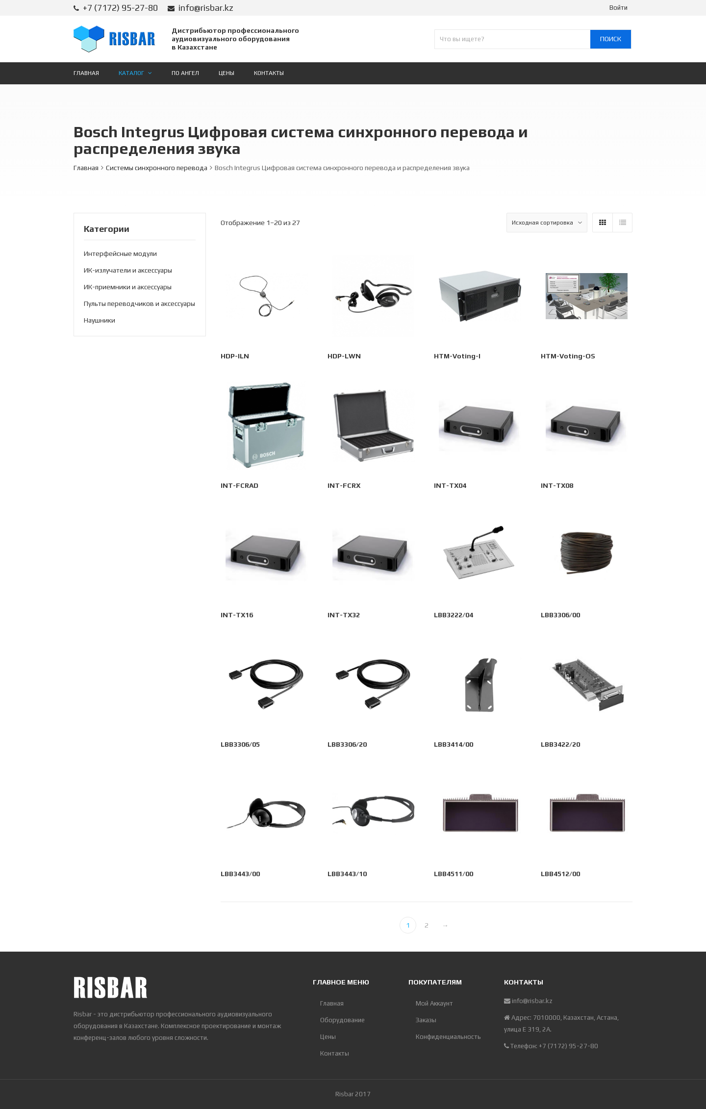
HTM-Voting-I (457, 356)
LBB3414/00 (454, 746)
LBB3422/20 (561, 746)
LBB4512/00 (561, 875)
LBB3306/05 (241, 746)
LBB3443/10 (347, 875)
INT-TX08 (557, 487)
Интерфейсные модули (120, 253)
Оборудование (342, 1020)
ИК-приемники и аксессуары (128, 287)
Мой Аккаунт (434, 1003)
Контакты (334, 1053)
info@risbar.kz (205, 7)
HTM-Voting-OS (568, 356)
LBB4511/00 (454, 875)
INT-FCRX (344, 487)
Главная (86, 168)
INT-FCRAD (240, 487)
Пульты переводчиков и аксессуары (139, 303)
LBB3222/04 (454, 616)
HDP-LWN (344, 356)
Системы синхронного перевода (156, 168)
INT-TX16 (237, 616)
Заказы (426, 1020)
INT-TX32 (344, 616)
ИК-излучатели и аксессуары (128, 270)
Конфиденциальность (448, 1036)
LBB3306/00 (561, 616)
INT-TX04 (451, 487)
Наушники (99, 320)
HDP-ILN (235, 356)
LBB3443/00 (241, 875)
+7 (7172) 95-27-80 (120, 7)
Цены (328, 1036)
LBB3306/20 (347, 746)
